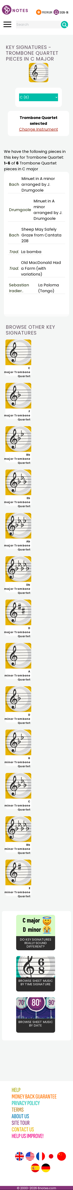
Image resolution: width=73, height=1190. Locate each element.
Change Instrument (38, 129)
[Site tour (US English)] (30, 1156)
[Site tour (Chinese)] (61, 1156)
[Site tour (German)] (46, 1168)
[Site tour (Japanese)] (51, 1156)
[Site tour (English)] (19, 1156)
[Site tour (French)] (40, 1156)
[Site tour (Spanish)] (35, 1168)
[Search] (64, 24)
